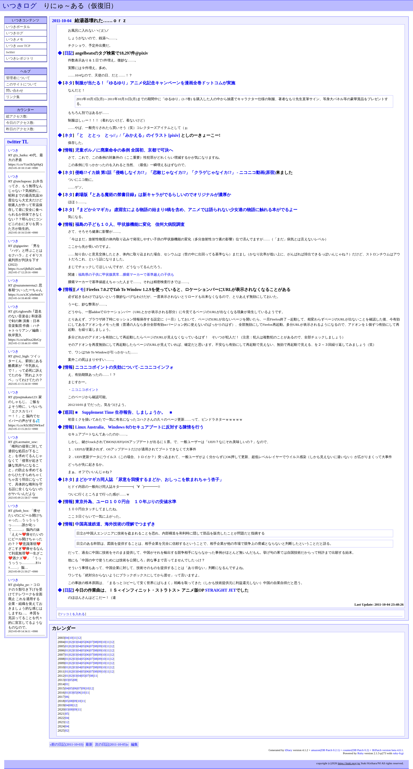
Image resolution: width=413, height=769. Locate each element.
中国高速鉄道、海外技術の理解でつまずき (115, 524)
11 (75, 638)
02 (71, 642)
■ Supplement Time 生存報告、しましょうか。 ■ (123, 412)
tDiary (288, 750)
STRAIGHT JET (220, 590)
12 (79, 638)
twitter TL (17, 141)
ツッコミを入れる (72, 614)
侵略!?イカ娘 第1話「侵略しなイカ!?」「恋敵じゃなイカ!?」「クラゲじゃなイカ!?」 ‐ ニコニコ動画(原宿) (175, 172)
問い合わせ (14, 91)
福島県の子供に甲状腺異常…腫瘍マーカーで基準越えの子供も (126, 274)
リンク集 (13, 97)
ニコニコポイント (85, 390)
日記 (68, 53)
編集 (134, 744)
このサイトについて (21, 84)
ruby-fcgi (398, 753)
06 (87, 642)
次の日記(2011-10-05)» (112, 744)
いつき (13, 150)
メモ (80, 289)
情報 (68, 150)
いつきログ (20, 5)
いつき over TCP (18, 46)
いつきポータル (18, 27)
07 (91, 642)
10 (71, 638)
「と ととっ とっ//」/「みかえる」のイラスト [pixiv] (127, 135)
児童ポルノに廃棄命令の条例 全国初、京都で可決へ (124, 150)
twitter (10, 52)
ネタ (68, 83)
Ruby (360, 753)
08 (95, 642)
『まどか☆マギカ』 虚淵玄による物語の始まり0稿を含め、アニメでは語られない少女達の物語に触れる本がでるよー (186, 209)
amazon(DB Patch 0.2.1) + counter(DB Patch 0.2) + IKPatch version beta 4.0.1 (357, 750)
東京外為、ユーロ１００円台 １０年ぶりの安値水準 (125, 501)
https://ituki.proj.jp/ (349, 763)
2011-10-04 (61, 20)
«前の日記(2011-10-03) (66, 744)
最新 (89, 744)
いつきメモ (14, 39)
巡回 (68, 412)
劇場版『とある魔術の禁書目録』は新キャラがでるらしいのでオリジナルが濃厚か (153, 194)
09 (99, 642)
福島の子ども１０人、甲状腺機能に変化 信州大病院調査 (130, 224)
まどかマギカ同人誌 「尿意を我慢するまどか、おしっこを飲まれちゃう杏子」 (149, 479)
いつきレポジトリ (19, 58)
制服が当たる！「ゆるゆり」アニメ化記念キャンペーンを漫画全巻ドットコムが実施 (155, 83)
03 (75, 642)
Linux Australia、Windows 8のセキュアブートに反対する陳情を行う (139, 427)
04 (66, 638)
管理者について (18, 78)
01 (66, 642)
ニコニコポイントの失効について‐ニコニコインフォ (124, 367)
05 (83, 642)
